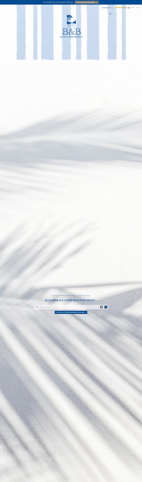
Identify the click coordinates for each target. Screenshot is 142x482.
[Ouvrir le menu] (110, 13)
